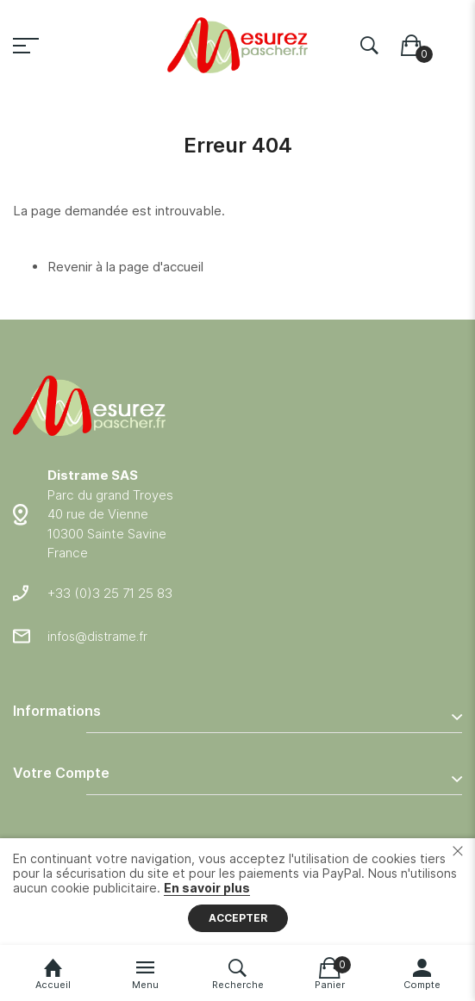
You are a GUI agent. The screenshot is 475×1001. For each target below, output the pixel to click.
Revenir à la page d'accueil (125, 266)
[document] (237, 891)
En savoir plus (207, 887)
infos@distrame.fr (97, 636)
